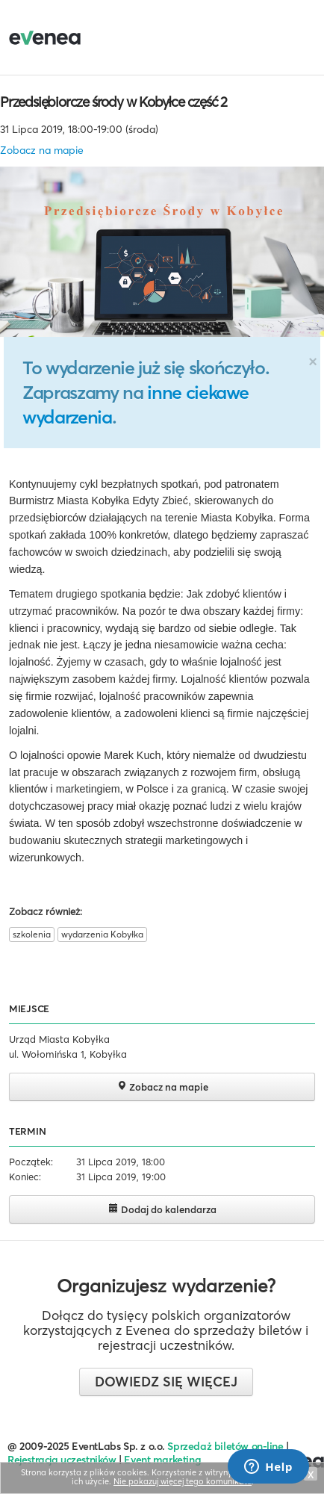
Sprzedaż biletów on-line (225, 1446)
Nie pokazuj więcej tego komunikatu (182, 1481)
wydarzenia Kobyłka (102, 934)
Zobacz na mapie (42, 150)
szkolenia (32, 934)
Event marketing (162, 1459)
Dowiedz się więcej (166, 1381)
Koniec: (25, 1177)
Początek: (31, 1162)
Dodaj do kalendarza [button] (162, 1209)
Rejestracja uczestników (61, 1459)
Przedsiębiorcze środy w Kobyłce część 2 (113, 102)
